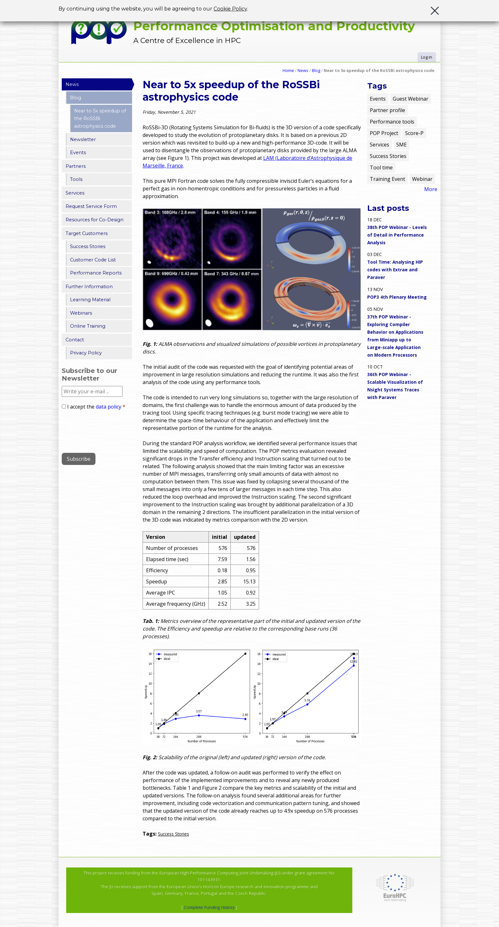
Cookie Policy (230, 8)
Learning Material (90, 300)
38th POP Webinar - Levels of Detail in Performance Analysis (397, 235)
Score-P (414, 133)
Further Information (89, 286)
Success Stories (173, 834)
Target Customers (87, 233)
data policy (108, 406)
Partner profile (387, 110)
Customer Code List (93, 260)
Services (75, 193)
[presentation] (110, 429)
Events (78, 152)
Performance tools (392, 121)
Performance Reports (96, 273)
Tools (76, 179)
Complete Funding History (209, 907)
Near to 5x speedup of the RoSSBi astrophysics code (100, 118)
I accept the (96, 406)
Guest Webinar (410, 98)
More (430, 189)
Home (288, 70)
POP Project (384, 133)
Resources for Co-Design (94, 220)
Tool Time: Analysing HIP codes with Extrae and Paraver (395, 269)
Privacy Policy (86, 353)
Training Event (387, 178)
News (303, 70)
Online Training (87, 326)
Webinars (81, 313)
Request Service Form (91, 206)
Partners (76, 166)
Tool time (381, 167)
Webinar (422, 178)
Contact (75, 340)
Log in (426, 57)
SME (401, 144)
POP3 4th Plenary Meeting (397, 297)
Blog (316, 70)
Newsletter (83, 139)
